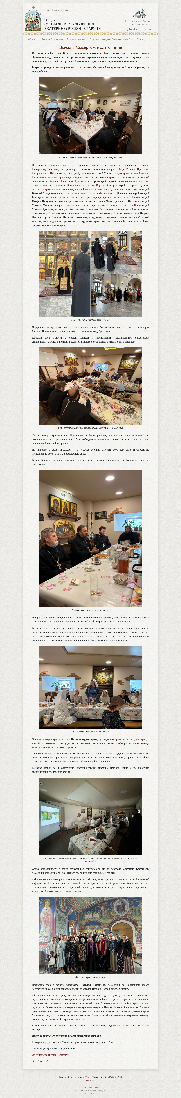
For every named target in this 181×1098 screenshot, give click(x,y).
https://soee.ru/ (40, 1061)
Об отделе (33, 39)
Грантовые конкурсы (100, 39)
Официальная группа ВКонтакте (50, 1054)
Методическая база (76, 39)
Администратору (90, 1088)
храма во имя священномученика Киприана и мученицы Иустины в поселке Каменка (93, 189)
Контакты (90, 1080)
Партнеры (142, 39)
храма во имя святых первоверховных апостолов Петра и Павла (102, 205)
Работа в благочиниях (52, 39)
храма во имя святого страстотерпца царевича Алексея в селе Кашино (99, 197)
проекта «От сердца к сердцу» (132, 739)
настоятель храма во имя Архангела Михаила (83, 193)
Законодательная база (122, 39)
